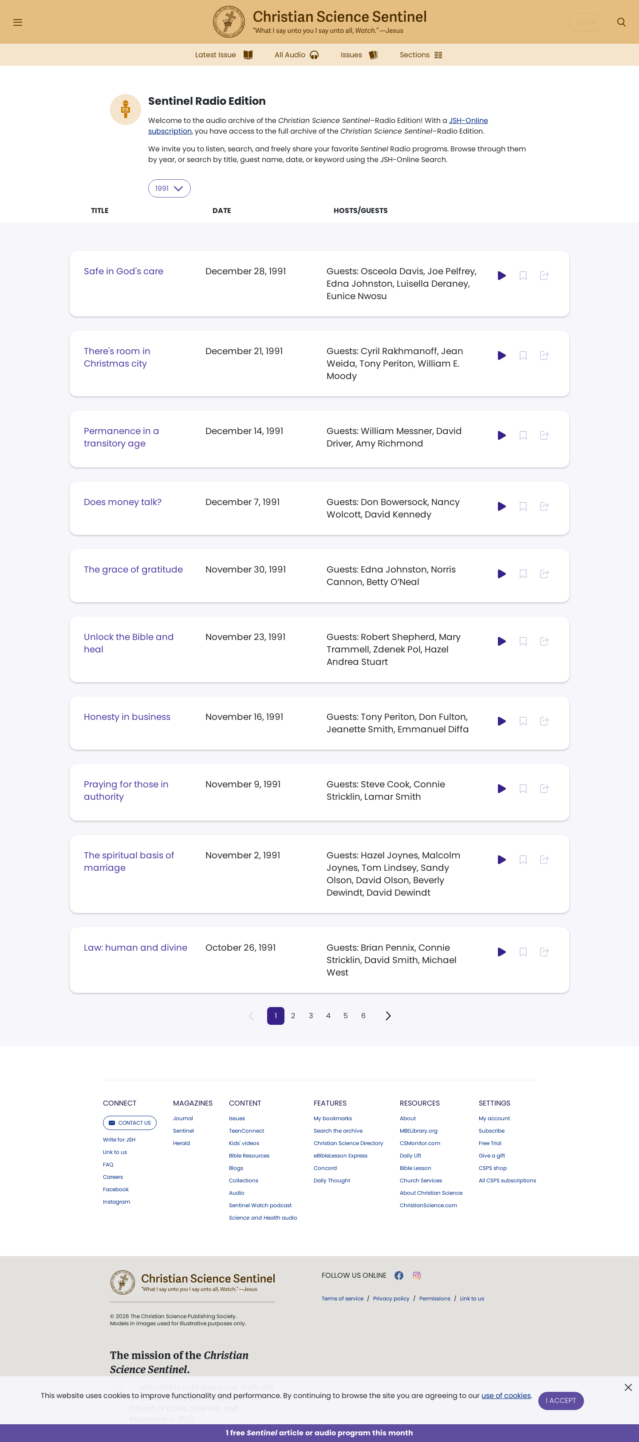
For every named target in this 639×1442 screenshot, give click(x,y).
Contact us (130, 1122)
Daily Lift (410, 1155)
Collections (243, 1180)
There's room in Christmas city (117, 356)
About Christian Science (431, 1192)
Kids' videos (244, 1143)
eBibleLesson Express (340, 1155)
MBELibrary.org (419, 1130)
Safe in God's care (123, 271)
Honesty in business (127, 716)
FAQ (108, 1164)
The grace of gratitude (133, 569)
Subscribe (492, 1130)
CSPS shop (493, 1167)
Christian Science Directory (348, 1143)
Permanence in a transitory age (121, 436)
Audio (237, 1192)
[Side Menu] (17, 22)
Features (330, 1103)
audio (263, 1217)
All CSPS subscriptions (507, 1180)
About (408, 1118)
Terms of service (342, 1298)
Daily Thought (332, 1180)
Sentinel (183, 1130)
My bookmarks (333, 1118)
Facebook (116, 1189)
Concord (325, 1167)
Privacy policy (391, 1298)
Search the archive (338, 1130)
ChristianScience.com (428, 1205)
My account (494, 1118)
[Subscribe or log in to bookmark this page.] (523, 275)
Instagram (116, 1201)
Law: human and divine (135, 947)
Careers (113, 1176)
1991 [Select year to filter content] (170, 188)
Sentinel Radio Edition (207, 101)
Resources (420, 1103)
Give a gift (492, 1155)
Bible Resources (249, 1155)
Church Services (421, 1180)
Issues (237, 1118)
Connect (120, 1103)
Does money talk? (123, 501)
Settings (494, 1103)
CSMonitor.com (420, 1143)
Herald (181, 1143)
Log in (586, 22)
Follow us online (354, 1275)
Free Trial (490, 1143)
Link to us (115, 1151)
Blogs (236, 1167)
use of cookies (505, 1397)
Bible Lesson (415, 1167)
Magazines (193, 1103)
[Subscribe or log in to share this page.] (544, 275)
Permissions (434, 1298)
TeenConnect (246, 1130)
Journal (183, 1118)
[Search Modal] (621, 22)
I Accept (561, 1401)
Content (245, 1103)
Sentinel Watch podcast (260, 1205)
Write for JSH (119, 1139)
